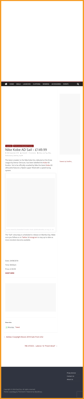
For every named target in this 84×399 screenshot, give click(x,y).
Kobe (40, 153)
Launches (27, 84)
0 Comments (32, 153)
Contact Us (70, 376)
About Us (70, 379)
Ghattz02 (25, 153)
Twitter (24, 237)
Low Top (45, 153)
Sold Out (15, 155)
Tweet (17, 327)
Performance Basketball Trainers (23, 146)
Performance (9, 155)
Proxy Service (71, 373)
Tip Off (21, 155)
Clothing (36, 84)
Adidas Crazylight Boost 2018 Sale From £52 (23, 337)
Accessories (56, 84)
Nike (49, 153)
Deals (18, 84)
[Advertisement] (30, 297)
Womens (46, 84)
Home (12, 84)
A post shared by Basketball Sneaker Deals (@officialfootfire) (25, 229)
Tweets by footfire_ (66, 161)
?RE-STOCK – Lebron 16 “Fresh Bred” (41, 346)
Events (66, 84)
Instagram (33, 237)
